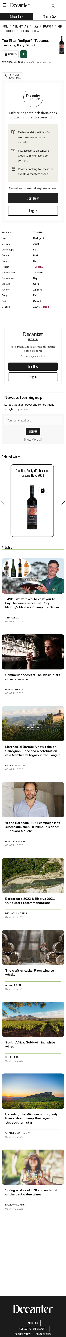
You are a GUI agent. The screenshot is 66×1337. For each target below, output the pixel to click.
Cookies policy (22, 1334)
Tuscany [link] (48, 26)
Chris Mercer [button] (14, 1057)
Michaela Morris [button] (16, 913)
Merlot (44, 307)
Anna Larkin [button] (13, 985)
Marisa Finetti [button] (14, 689)
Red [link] (60, 26)
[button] (12, 76)
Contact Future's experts (33, 1328)
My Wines (10, 54)
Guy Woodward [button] (15, 841)
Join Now (33, 198)
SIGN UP (33, 431)
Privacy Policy (43, 1334)
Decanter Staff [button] (15, 765)
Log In (33, 210)
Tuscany (38, 266)
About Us (33, 1323)
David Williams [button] (15, 1204)
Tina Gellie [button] (12, 617)
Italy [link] (35, 26)
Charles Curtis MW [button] (17, 1133)
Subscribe (17, 16)
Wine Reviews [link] (20, 26)
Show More (33, 439)
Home (5, 26)
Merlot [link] (10, 31)
